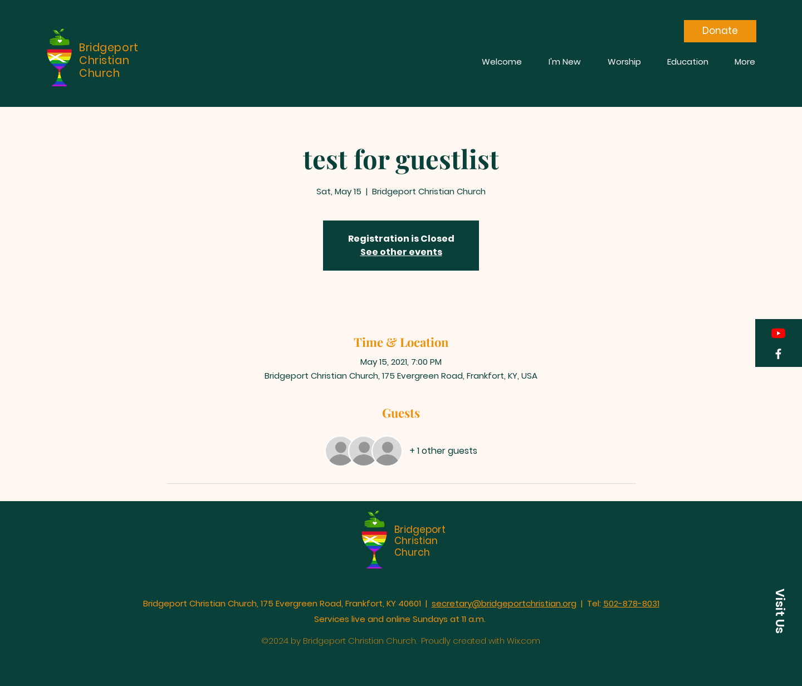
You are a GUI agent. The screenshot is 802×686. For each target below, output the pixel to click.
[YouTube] (778, 333)
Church (412, 552)
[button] (779, 611)
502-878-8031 (631, 603)
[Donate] (720, 31)
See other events (401, 252)
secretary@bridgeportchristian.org (504, 603)
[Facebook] (778, 354)
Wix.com (523, 640)
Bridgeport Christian (420, 535)
